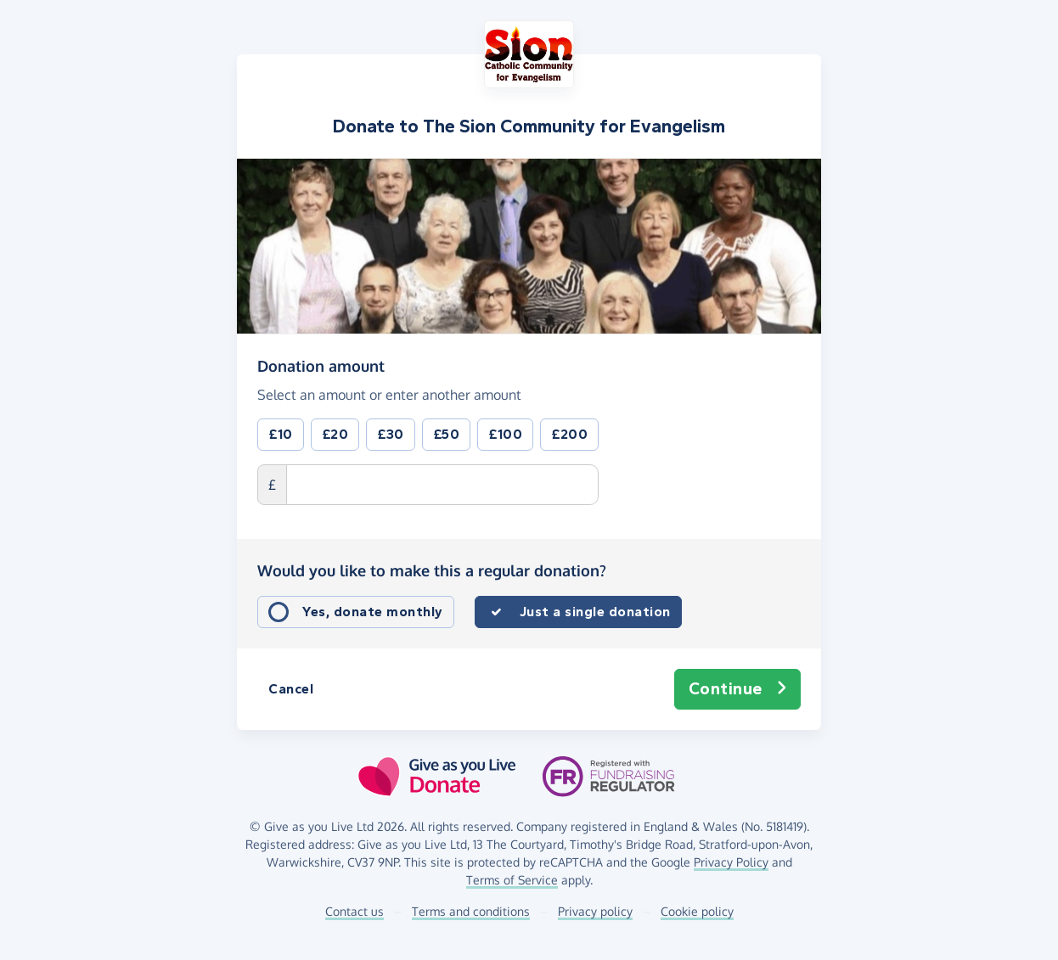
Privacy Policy (731, 862)
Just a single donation (595, 612)
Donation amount (321, 365)
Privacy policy (595, 911)
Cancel (290, 689)
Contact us (354, 911)
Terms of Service (512, 880)
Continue (738, 689)
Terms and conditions (471, 911)
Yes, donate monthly (372, 612)
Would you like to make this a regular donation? (431, 570)
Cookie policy (697, 911)
